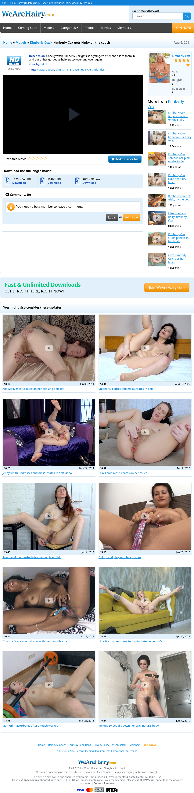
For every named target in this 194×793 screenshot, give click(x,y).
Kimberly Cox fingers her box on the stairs (178, 116)
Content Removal (104, 783)
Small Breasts (71, 69)
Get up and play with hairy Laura (120, 557)
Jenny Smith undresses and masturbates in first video (37, 473)
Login (112, 217)
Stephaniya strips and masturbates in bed (126, 389)
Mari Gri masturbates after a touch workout (30, 725)
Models (49, 28)
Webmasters (119, 745)
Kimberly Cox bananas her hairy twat (179, 137)
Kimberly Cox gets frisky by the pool (179, 197)
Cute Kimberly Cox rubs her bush (177, 258)
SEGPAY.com (147, 780)
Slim (58, 69)
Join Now (131, 217)
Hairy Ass (87, 69)
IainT (44, 64)
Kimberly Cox (40, 42)
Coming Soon (27, 28)
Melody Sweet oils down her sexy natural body (129, 725)
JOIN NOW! (183, 28)
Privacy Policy (101, 745)
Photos (89, 28)
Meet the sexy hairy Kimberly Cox (177, 217)
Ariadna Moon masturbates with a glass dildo (31, 557)
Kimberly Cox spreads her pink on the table (179, 158)
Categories (68, 28)
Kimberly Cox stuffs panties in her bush (178, 238)
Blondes (99, 69)
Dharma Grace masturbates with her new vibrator (34, 641)
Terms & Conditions (80, 745)
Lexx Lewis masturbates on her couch (123, 473)
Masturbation (45, 69)
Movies (106, 28)
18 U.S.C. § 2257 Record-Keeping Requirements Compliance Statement (97, 751)
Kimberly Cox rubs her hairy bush (177, 179)
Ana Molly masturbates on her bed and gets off (33, 389)
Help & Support (57, 745)
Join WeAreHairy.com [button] (167, 287)
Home (7, 28)
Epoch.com (30, 780)
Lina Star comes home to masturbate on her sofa (130, 641)
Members (124, 28)
